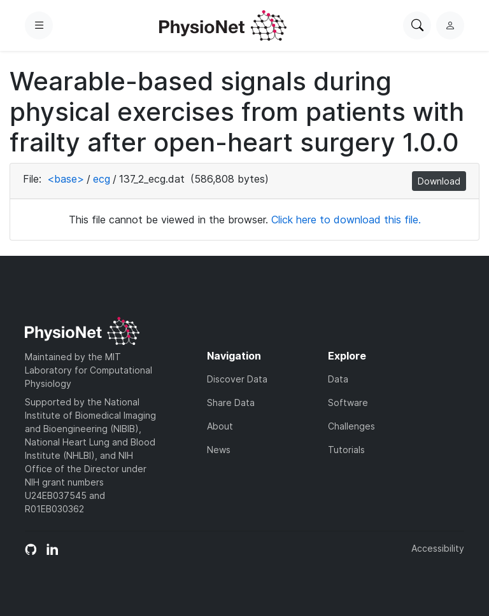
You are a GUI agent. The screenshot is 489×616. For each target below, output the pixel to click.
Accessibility (437, 548)
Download (439, 181)
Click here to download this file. (346, 219)
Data (338, 379)
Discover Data (237, 379)
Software (348, 402)
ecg (101, 178)
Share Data (231, 402)
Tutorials (346, 449)
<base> (65, 178)
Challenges (351, 426)
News (218, 449)
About (220, 426)
